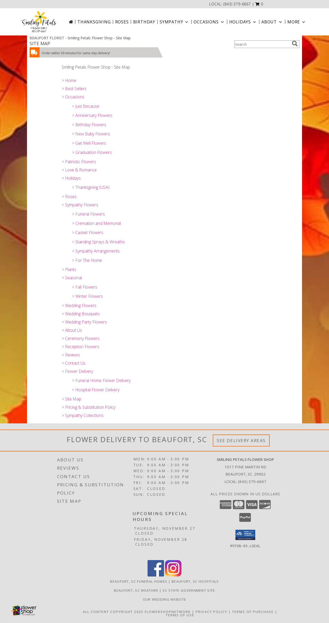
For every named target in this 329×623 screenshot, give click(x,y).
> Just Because (85, 106)
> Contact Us (73, 363)
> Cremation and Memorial (96, 223)
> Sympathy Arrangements (96, 251)
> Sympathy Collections (83, 415)
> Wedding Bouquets (81, 314)
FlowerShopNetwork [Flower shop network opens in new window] (168, 611)
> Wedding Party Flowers (84, 322)
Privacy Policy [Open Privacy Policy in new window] (211, 611)
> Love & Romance (79, 170)
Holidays (243, 22)
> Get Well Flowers (89, 143)
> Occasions (73, 97)
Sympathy (174, 22)
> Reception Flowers (80, 346)
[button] (259, 4)
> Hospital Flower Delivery (96, 390)
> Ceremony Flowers (80, 338)
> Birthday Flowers (89, 124)
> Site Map (71, 399)
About (272, 22)
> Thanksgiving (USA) (90, 187)
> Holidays (71, 178)
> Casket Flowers (87, 232)
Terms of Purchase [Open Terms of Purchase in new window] (253, 611)
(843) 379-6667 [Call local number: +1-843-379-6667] (237, 4)
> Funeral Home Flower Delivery (101, 380)
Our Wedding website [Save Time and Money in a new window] (164, 599)
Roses (122, 22)
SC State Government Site (188, 590)
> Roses (69, 196)
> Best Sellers (74, 88)
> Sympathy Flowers (80, 205)
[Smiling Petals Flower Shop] (39, 22)
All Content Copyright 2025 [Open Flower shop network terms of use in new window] (113, 611)
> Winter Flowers (87, 296)
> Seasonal (72, 278)
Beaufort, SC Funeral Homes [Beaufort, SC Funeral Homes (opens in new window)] (138, 581)
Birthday (144, 22)
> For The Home (87, 260)
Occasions (209, 22)
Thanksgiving (94, 22)
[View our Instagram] (173, 575)
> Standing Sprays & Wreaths (98, 242)
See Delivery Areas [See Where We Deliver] (241, 440)
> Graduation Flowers (92, 152)
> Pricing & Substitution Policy (88, 407)
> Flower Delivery (77, 371)
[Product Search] (261, 44)
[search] (294, 44)
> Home (69, 80)
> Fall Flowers (84, 287)
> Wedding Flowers (79, 305)
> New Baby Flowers (91, 134)
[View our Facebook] (156, 575)
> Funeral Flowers (88, 214)
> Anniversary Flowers (92, 115)
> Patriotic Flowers (79, 161)
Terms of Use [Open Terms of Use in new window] (180, 615)
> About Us (72, 330)
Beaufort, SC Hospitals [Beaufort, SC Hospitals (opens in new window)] (195, 581)
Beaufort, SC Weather (136, 590)
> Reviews (71, 355)
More (296, 22)
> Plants (69, 269)
